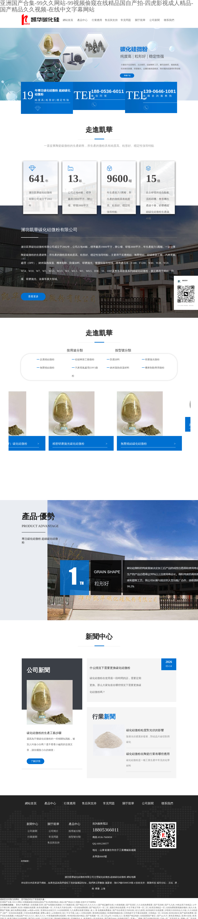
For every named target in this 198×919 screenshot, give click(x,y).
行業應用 (97, 20)
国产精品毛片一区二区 (99, 907)
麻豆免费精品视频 (19, 910)
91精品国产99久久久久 (25, 916)
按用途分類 (75, 831)
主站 (170, 883)
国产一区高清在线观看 (13, 913)
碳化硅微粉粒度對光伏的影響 (145, 730)
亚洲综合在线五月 (49, 910)
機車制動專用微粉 (154, 367)
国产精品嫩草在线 (106, 905)
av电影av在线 (34, 910)
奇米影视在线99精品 (76, 916)
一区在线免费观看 (80, 907)
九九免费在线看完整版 (80, 910)
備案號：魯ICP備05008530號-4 (120, 883)
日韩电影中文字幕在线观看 (136, 913)
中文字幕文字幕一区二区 (137, 907)
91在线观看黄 (63, 910)
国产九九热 (170, 905)
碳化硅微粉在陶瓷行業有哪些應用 (148, 754)
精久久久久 (41, 916)
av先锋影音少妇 (59, 913)
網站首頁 (68, 20)
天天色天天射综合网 (63, 907)
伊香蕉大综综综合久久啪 (176, 910)
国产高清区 (131, 905)
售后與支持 (111, 20)
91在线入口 (117, 916)
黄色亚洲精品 (175, 916)
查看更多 (33, 296)
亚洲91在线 (187, 916)
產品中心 (82, 20)
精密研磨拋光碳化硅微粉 (74, 443)
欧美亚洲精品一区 (157, 907)
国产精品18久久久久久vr (86, 905)
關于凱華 (140, 20)
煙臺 (97, 888)
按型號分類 (75, 837)
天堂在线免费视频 (32, 913)
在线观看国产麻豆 (148, 916)
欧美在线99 (174, 913)
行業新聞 (32, 837)
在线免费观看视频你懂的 (177, 907)
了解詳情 (35, 761)
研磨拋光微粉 (152, 359)
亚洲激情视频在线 (115, 913)
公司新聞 (154, 20)
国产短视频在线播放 (53, 905)
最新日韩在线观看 (118, 907)
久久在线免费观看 (145, 905)
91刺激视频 (120, 905)
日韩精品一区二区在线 (158, 913)
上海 (103, 888)
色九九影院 (140, 910)
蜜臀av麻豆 (46, 913)
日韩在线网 (86, 913)
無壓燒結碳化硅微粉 (139, 443)
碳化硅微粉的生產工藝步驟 (44, 733)
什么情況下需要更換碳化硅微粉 (110, 668)
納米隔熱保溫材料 (119, 367)
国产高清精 (159, 905)
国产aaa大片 (162, 916)
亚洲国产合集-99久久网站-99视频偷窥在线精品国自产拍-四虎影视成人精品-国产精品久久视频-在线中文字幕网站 (48, 902)
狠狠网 (14, 907)
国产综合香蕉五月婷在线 (123, 910)
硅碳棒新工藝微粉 (84, 359)
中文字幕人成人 (73, 913)
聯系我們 (169, 20)
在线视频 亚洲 (37, 905)
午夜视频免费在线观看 (56, 916)
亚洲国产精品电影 (131, 916)
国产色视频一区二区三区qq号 (99, 916)
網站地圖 (131, 877)
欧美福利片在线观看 (155, 910)
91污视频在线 (69, 905)
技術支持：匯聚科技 (146, 883)
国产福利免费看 (187, 913)
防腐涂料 (115, 359)
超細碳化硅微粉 (118, 877)
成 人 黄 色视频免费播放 (101, 910)
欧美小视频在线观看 (27, 907)
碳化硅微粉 (104, 877)
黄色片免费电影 (23, 905)
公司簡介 (53, 831)
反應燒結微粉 (47, 359)
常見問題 (126, 20)
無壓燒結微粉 (47, 367)
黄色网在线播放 (99, 913)
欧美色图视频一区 (45, 907)
